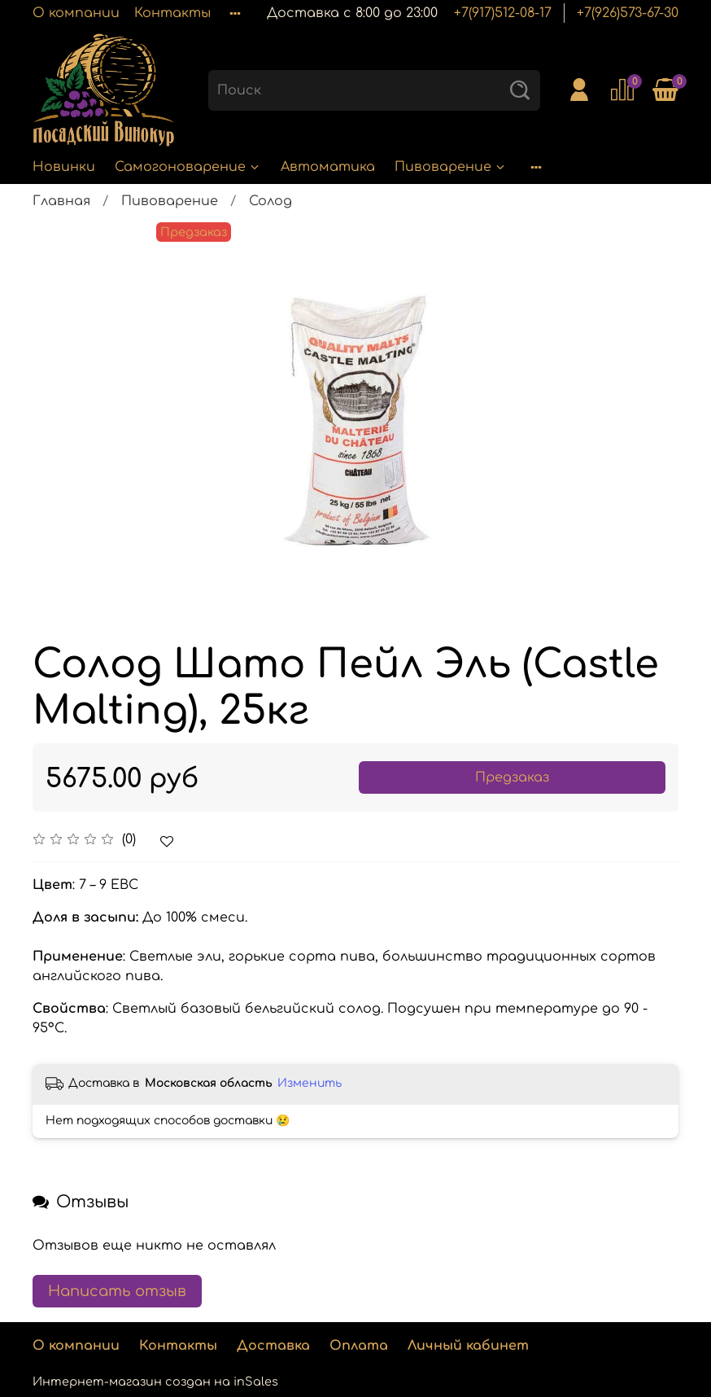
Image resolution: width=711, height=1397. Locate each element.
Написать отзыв (117, 1291)
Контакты (172, 13)
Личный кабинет (468, 1345)
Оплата (358, 1345)
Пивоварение (451, 167)
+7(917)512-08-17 (503, 13)
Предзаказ (512, 777)
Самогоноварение (188, 167)
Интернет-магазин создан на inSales (155, 1381)
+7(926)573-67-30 (627, 13)
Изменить (309, 1083)
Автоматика (328, 167)
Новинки (64, 167)
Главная (61, 201)
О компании (76, 13)
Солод (270, 201)
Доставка (273, 1345)
